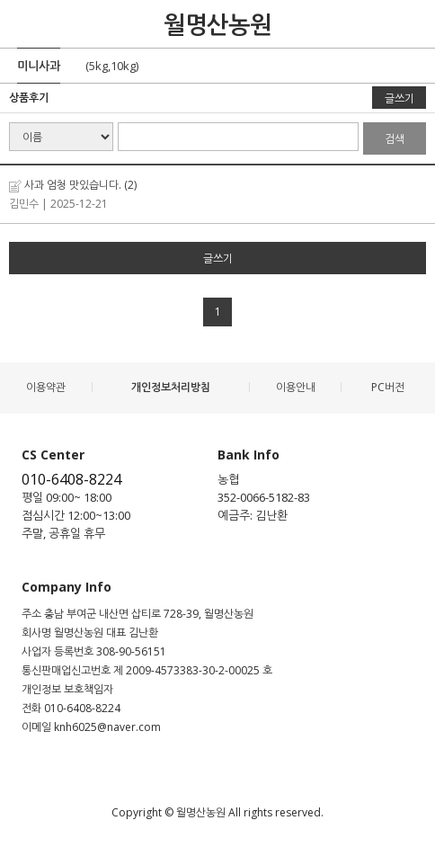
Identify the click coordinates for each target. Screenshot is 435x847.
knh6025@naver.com (107, 727)
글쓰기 (399, 98)
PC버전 (387, 387)
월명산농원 (217, 24)
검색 (394, 139)
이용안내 (295, 387)
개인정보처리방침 (170, 387)
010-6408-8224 (71, 479)
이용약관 (46, 387)
